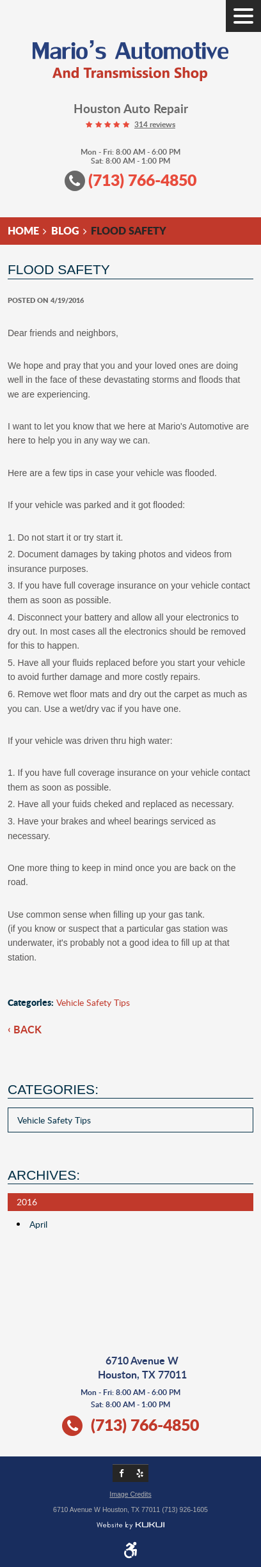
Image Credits (130, 1494)
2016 (27, 1202)
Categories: (53, 1089)
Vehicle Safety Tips (93, 1002)
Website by (130, 1525)
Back (27, 1030)
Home (23, 230)
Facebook (121, 1473)
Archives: (44, 1175)
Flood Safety (128, 230)
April (38, 1224)
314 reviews (154, 124)
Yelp (139, 1473)
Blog (65, 230)
